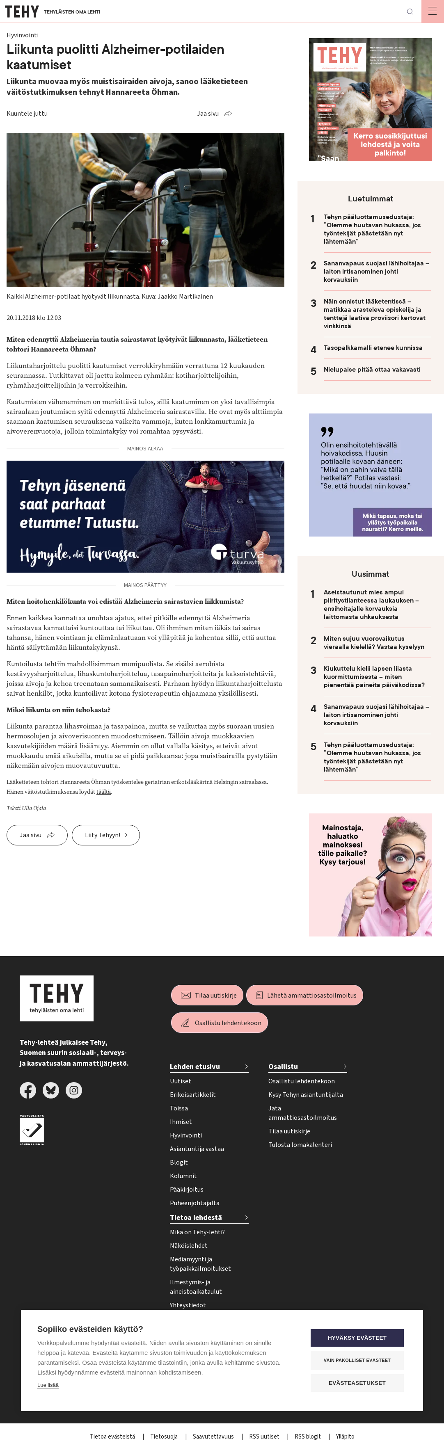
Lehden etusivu (195, 1067)
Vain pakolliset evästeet (357, 1360)
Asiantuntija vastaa (197, 1148)
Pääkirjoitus (187, 1189)
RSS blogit (308, 1436)
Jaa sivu (208, 113)
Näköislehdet (189, 1245)
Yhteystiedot (188, 1305)
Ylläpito (345, 1436)
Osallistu (283, 1067)
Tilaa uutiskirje (216, 995)
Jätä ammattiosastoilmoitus (302, 1113)
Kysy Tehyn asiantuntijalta (305, 1094)
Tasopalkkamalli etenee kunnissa (373, 348)
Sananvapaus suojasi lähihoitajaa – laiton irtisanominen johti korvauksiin (376, 271)
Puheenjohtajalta (195, 1203)
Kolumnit (183, 1176)
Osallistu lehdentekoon (228, 1023)
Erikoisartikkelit (193, 1094)
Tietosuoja (164, 1436)
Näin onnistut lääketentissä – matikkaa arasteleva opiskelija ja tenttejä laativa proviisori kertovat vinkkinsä (375, 313)
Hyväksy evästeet (357, 1338)
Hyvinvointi (186, 1135)
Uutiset (180, 1081)
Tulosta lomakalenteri (300, 1144)
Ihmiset (181, 1121)
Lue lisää (48, 1385)
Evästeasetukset (357, 1383)
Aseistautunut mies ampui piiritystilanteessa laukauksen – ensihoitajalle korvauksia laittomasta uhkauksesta (371, 604)
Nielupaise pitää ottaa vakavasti (372, 369)
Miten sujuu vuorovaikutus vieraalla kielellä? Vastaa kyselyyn (374, 643)
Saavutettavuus (214, 1436)
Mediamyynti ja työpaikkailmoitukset (200, 1264)
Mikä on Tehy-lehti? (197, 1232)
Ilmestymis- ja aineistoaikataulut (196, 1287)
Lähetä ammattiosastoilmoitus (312, 995)
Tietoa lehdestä (196, 1218)
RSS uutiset (265, 1436)
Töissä (179, 1108)
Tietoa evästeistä (113, 1436)
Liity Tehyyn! (102, 835)
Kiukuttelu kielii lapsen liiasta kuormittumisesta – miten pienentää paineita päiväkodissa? (374, 677)
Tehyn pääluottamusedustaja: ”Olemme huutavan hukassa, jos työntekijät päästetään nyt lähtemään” (372, 229)
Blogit (179, 1162)
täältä (103, 792)
